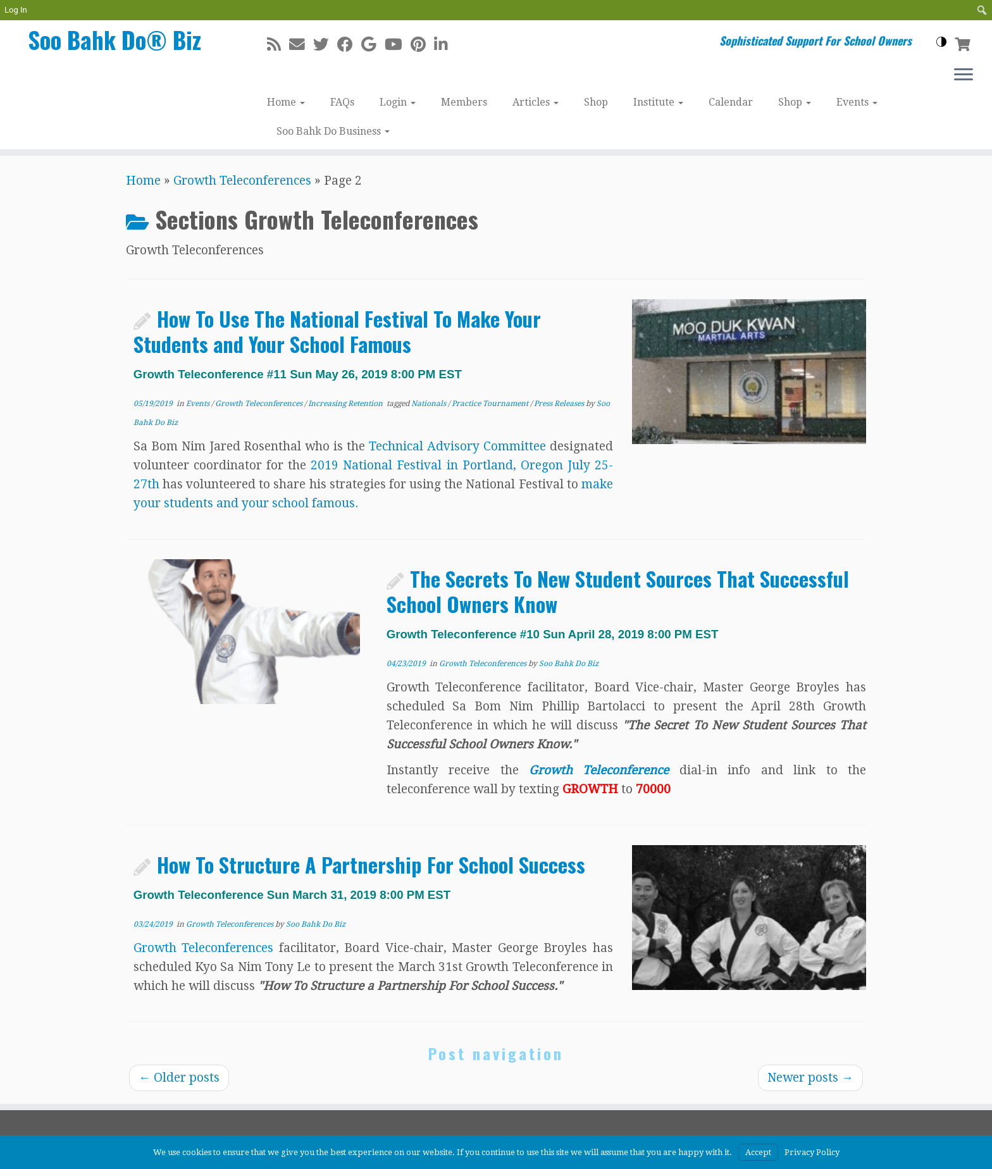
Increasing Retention (346, 403)
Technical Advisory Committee (457, 446)
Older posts (179, 1077)
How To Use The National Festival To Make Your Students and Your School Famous (337, 342)
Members (464, 102)
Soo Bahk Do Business (333, 131)
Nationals (429, 403)
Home (286, 102)
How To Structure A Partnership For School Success (359, 875)
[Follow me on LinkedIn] (445, 44)
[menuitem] (982, 10)
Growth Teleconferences (242, 180)
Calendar (731, 102)
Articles (535, 102)
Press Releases (560, 403)
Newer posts (810, 1077)
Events (856, 102)
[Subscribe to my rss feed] (278, 44)
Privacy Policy (812, 1152)
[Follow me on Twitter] (325, 44)
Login (398, 102)
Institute (658, 102)
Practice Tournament (491, 403)
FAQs (342, 102)
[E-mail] (301, 44)
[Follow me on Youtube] (398, 44)
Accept (758, 1152)
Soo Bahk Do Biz (568, 663)
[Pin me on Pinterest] (422, 44)
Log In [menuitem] (15, 10)
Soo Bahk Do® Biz (114, 42)
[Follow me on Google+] (373, 44)
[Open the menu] (963, 75)
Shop (596, 102)
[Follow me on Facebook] (349, 44)
